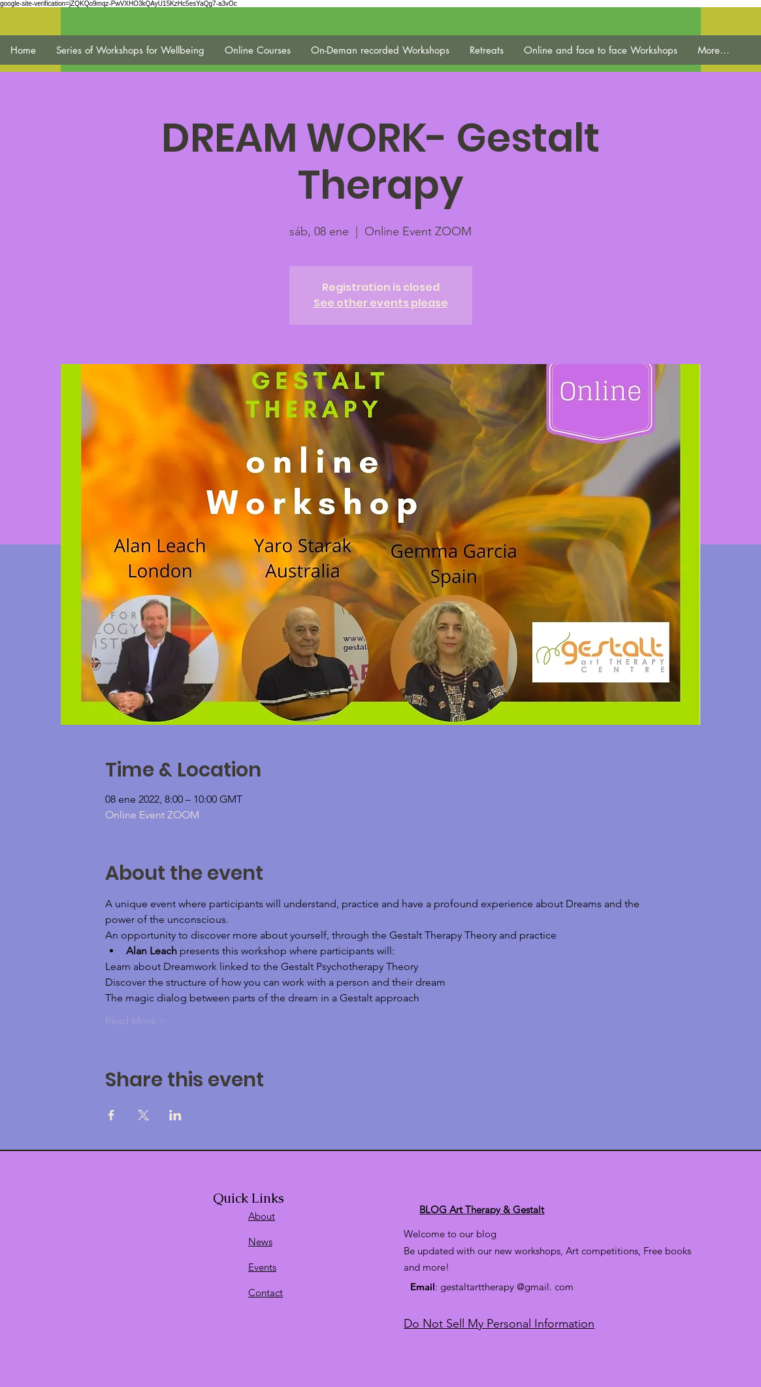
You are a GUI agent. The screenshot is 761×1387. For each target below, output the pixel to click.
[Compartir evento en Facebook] (111, 1115)
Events (262, 1267)
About (261, 1216)
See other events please (381, 302)
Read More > (135, 1020)
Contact (265, 1292)
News (260, 1241)
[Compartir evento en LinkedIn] (175, 1115)
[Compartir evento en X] (143, 1115)
